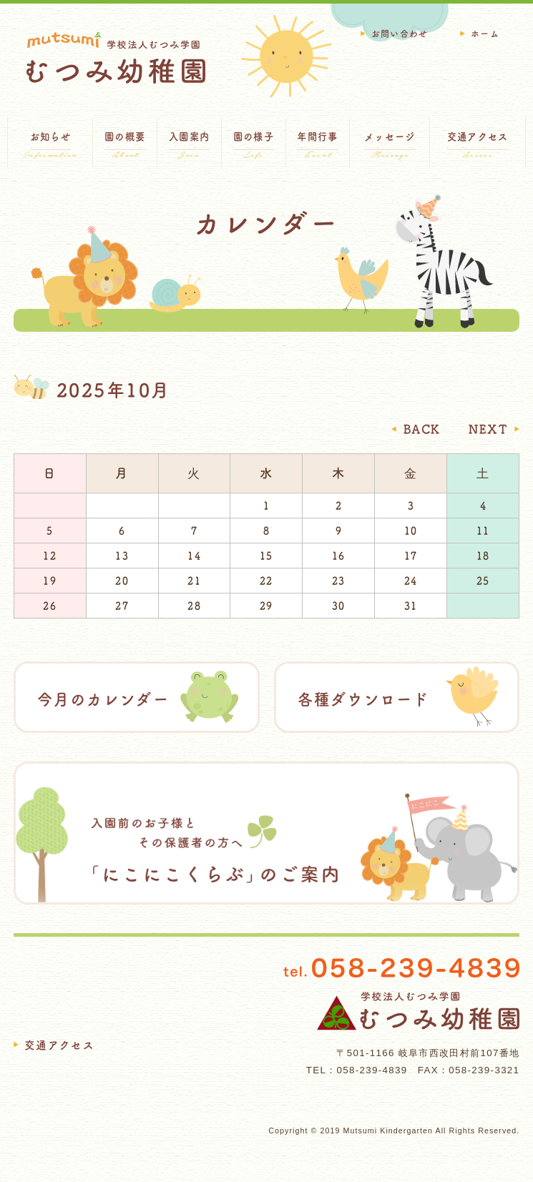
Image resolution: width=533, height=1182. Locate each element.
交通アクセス (59, 1045)
